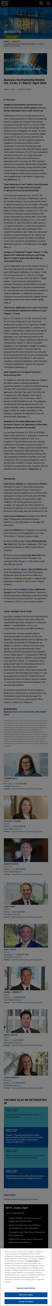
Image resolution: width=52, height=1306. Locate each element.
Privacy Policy (32, 1261)
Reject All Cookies (26, 1295)
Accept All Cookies (26, 1301)
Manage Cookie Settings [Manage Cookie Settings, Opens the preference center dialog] (26, 1288)
